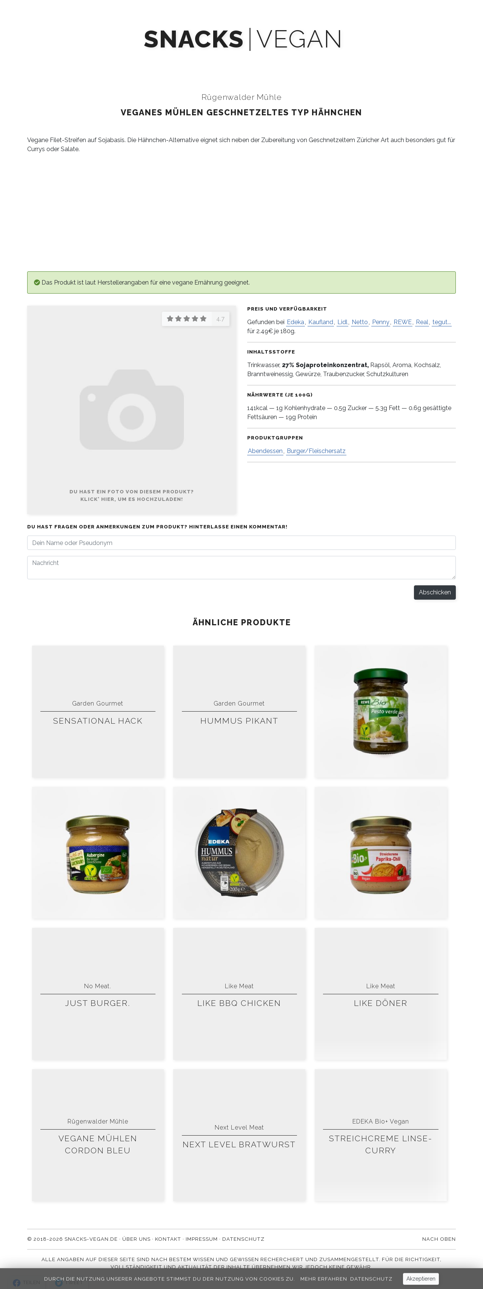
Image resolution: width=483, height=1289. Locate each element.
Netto (360, 322)
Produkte (126, 61)
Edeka (295, 322)
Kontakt (359, 61)
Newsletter (228, 61)
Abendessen (265, 451)
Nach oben (439, 1239)
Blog (273, 61)
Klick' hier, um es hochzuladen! (131, 499)
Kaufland (320, 322)
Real (422, 322)
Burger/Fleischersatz (316, 451)
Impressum (202, 1239)
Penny (380, 322)
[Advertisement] (241, 212)
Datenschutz (243, 1239)
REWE (403, 322)
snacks (194, 39)
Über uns (313, 61)
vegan (299, 39)
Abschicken (435, 592)
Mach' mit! (175, 61)
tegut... (441, 322)
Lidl (342, 322)
